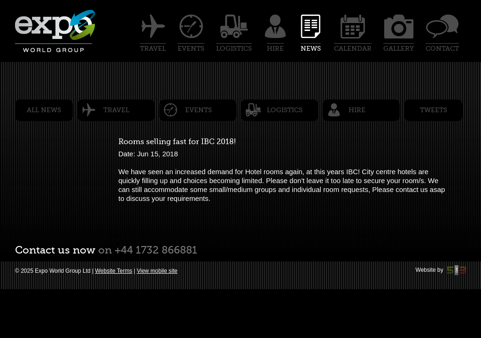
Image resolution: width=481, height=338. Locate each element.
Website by (441, 270)
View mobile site (157, 271)
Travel (116, 110)
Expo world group (55, 31)
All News (44, 110)
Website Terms (113, 271)
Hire (357, 110)
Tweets (433, 110)
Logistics (285, 110)
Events (198, 110)
